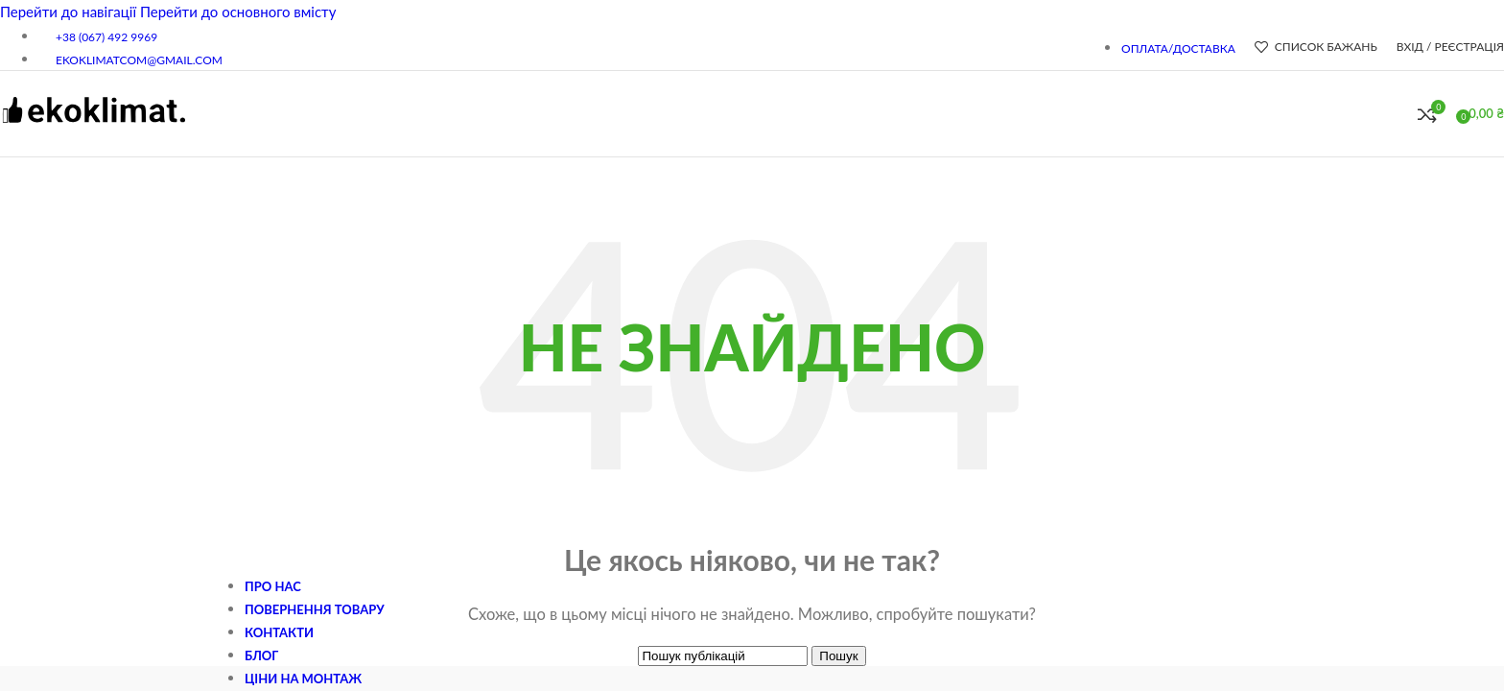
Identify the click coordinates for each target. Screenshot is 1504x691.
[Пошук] (1398, 114)
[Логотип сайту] (93, 132)
